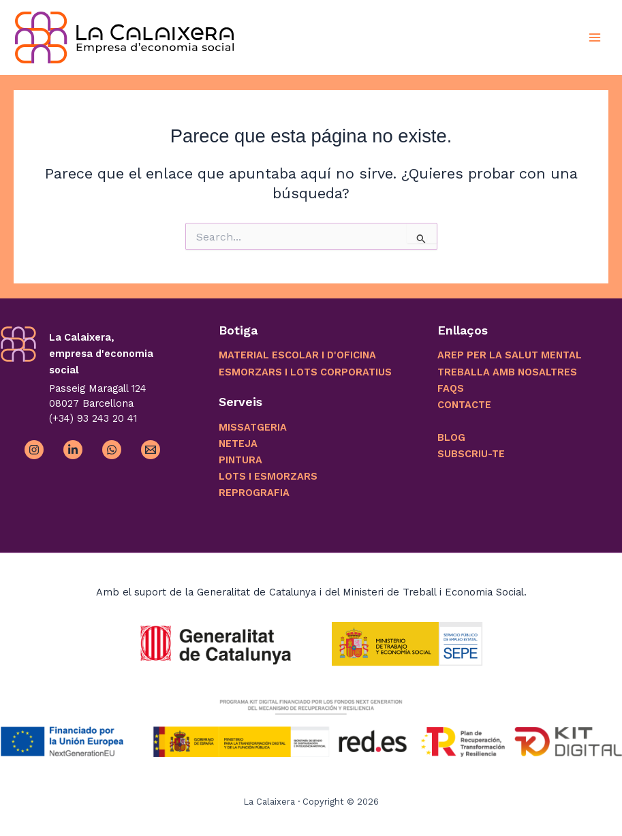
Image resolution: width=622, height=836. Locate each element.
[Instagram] (34, 449)
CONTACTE (464, 405)
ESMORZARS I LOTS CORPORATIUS (305, 372)
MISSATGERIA (253, 427)
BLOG (451, 437)
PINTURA (240, 460)
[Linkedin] (72, 449)
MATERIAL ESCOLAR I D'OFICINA (297, 355)
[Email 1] (150, 449)
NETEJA (238, 443)
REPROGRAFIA (254, 492)
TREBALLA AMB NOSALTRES (507, 372)
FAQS (450, 388)
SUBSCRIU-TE (471, 454)
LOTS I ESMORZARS (268, 476)
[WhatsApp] (111, 449)
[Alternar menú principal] (594, 36)
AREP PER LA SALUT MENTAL (509, 355)
